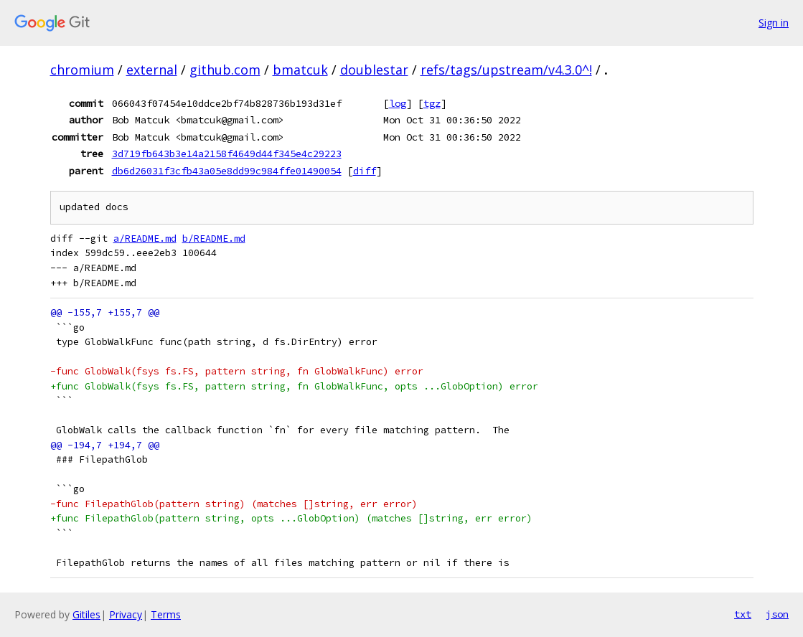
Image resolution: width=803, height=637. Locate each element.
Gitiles (86, 614)
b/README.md (213, 238)
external (151, 69)
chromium (82, 69)
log (397, 103)
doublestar (374, 69)
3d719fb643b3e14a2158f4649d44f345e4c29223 (227, 153)
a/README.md (145, 238)
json (777, 614)
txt (742, 614)
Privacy (125, 614)
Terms (166, 614)
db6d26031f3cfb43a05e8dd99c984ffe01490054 (227, 170)
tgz (432, 103)
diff (364, 170)
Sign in (774, 22)
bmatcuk (300, 69)
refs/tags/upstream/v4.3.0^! (506, 69)
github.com (224, 69)
